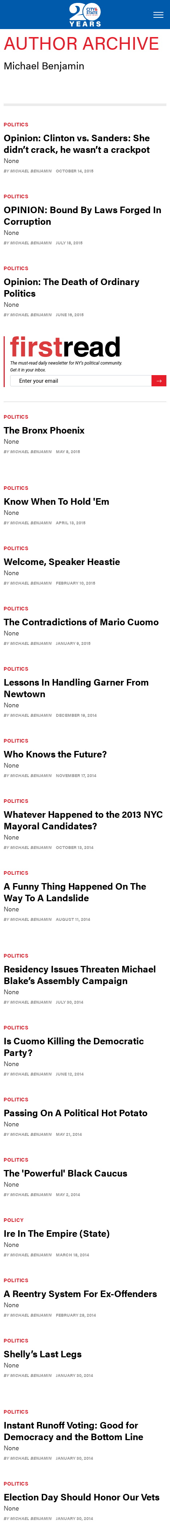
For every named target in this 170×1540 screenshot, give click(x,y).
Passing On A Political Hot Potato (76, 1112)
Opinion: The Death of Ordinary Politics (72, 287)
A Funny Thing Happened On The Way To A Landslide (75, 891)
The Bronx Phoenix (44, 429)
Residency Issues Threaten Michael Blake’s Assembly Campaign (80, 974)
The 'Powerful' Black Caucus (65, 1172)
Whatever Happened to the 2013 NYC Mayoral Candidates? (83, 819)
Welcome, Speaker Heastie (62, 561)
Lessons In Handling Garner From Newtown (76, 687)
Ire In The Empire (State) (57, 1233)
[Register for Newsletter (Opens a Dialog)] (159, 380)
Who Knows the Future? (55, 753)
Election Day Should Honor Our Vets (81, 1496)
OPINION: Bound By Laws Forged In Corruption (82, 215)
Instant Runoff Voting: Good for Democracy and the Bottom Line (73, 1430)
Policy (14, 1219)
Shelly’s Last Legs (43, 1353)
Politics (16, 124)
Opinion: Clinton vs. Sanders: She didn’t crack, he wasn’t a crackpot (77, 143)
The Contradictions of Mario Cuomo (81, 621)
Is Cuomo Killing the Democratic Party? (74, 1046)
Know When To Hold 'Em (56, 501)
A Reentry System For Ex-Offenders (80, 1293)
